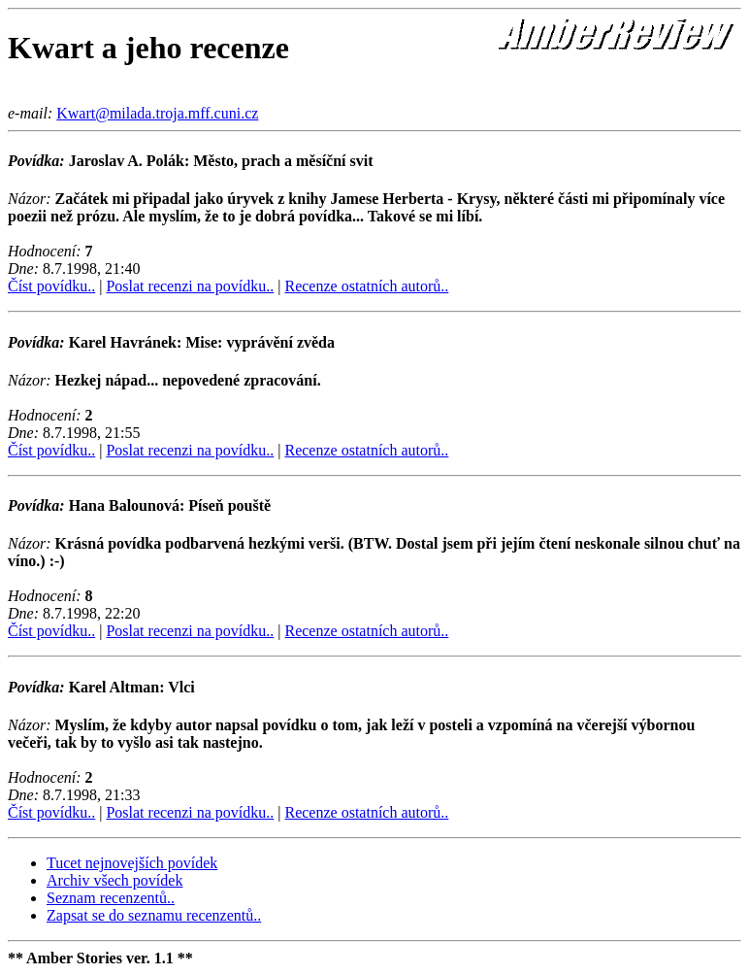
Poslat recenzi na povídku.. (190, 286)
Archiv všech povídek (114, 880)
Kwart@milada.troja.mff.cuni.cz (157, 113)
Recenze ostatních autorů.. (366, 286)
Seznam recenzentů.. (111, 898)
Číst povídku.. (51, 286)
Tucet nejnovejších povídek (132, 863)
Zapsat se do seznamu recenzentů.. (154, 915)
